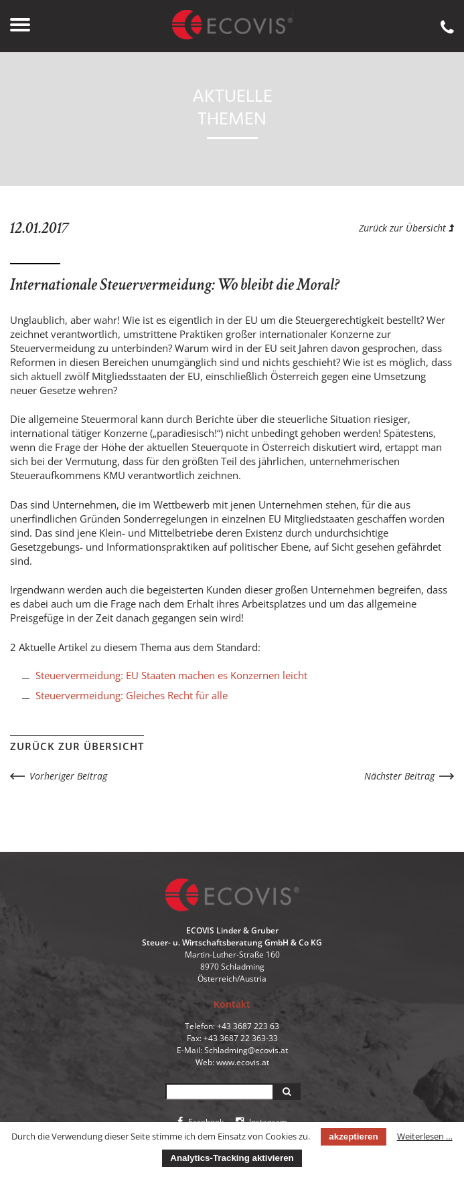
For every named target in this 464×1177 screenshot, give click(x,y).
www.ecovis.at (242, 1062)
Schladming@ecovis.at (246, 1050)
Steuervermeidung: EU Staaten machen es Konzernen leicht (171, 675)
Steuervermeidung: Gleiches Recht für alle (131, 695)
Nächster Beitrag (399, 775)
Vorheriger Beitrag (68, 775)
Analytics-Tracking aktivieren (231, 1158)
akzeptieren (353, 1136)
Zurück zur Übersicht (406, 227)
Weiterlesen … (425, 1136)
